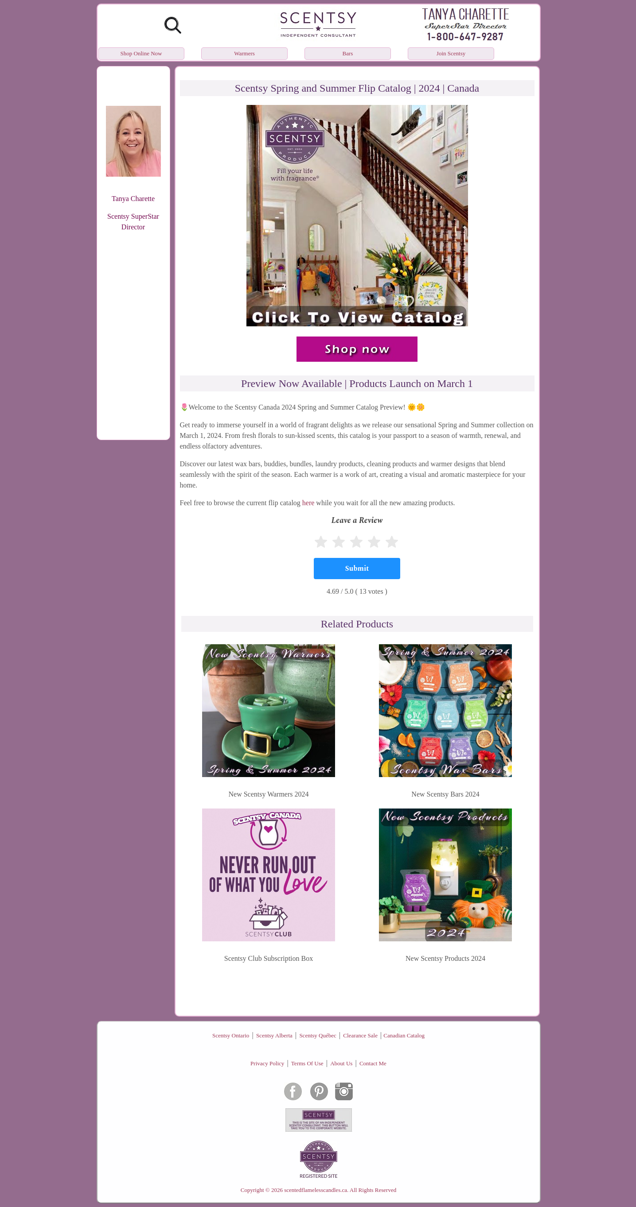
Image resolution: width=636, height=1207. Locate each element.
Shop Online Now (141, 53)
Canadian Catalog (404, 1035)
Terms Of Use (307, 1063)
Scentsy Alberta (274, 1035)
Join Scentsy (451, 53)
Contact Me (372, 1063)
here (308, 503)
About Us (341, 1063)
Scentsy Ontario (230, 1035)
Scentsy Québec (317, 1035)
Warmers (244, 53)
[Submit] (357, 568)
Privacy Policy (267, 1063)
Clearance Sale (360, 1035)
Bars (348, 53)
